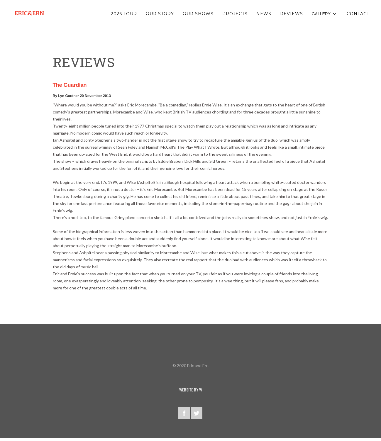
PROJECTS (235, 13)
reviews (291, 13)
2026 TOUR (124, 13)
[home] (29, 13)
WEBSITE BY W (190, 389)
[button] (324, 14)
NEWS (263, 13)
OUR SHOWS (198, 13)
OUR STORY (160, 13)
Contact (358, 13)
